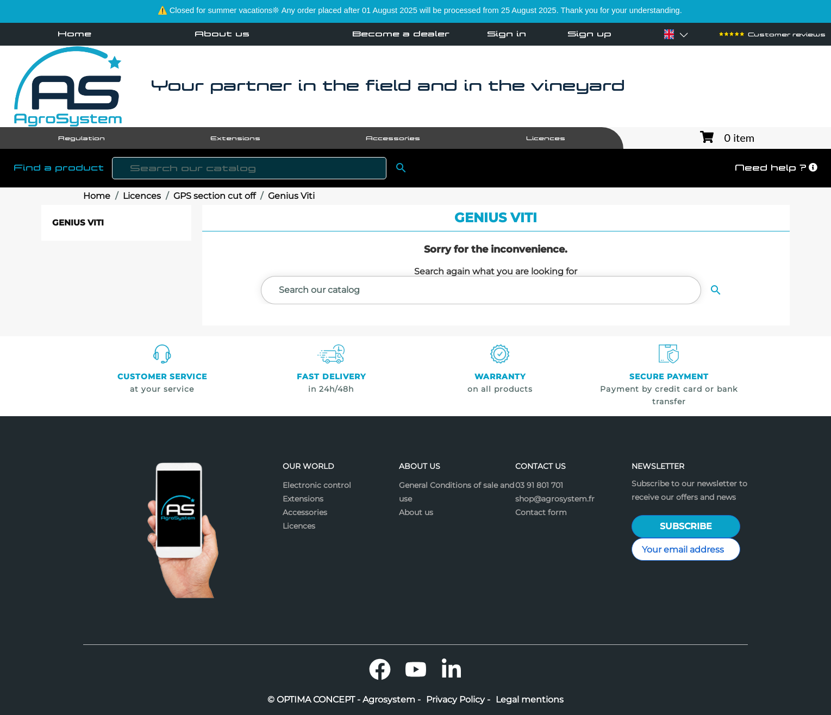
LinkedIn (452, 669)
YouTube (416, 669)
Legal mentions (530, 699)
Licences (299, 526)
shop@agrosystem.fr (555, 499)
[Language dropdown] (669, 34)
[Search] (249, 168)
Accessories (305, 512)
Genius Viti (78, 222)
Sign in (506, 34)
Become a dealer (400, 33)
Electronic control (317, 485)
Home (74, 33)
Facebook (380, 669)
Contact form (541, 512)
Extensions (303, 499)
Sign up (589, 34)
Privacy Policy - (458, 699)
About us (222, 33)
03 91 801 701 (539, 485)
